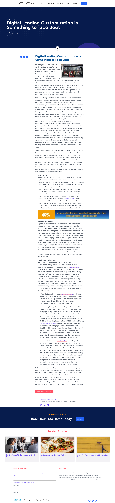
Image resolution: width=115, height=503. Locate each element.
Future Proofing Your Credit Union (21, 490)
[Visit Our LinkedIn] (95, 500)
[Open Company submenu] (61, 3)
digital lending (74, 267)
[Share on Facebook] (27, 56)
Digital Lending (11, 19)
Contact (75, 3)
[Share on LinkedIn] (21, 56)
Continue (57, 48)
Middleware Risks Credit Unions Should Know (23, 483)
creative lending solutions (49, 323)
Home (42, 3)
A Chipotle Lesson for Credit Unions (53, 455)
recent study (69, 199)
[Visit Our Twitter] (92, 500)
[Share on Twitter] (24, 56)
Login (84, 3)
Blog (68, 3)
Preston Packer (14, 34)
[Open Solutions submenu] (50, 3)
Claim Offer (80, 419)
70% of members (67, 294)
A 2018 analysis (62, 341)
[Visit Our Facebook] (89, 500)
